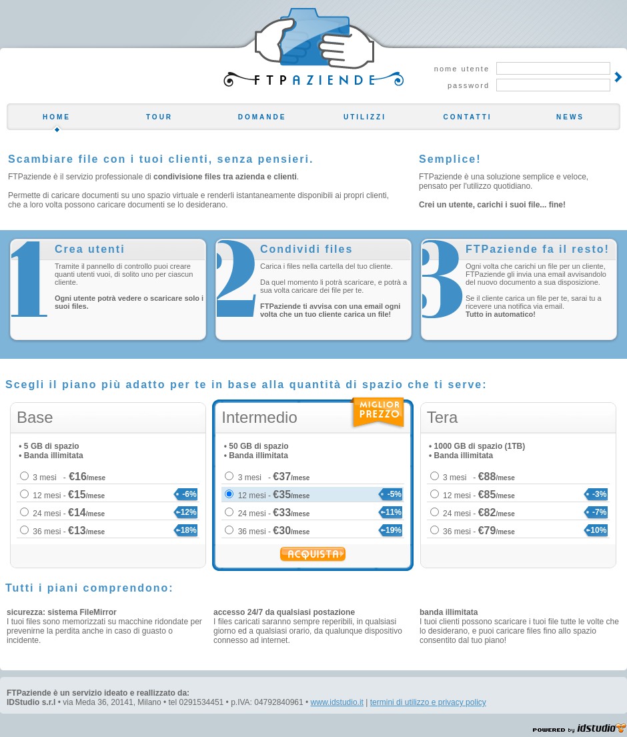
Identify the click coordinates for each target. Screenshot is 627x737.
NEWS (570, 117)
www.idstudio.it (337, 702)
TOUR (159, 117)
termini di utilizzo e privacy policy (428, 702)
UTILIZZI (365, 117)
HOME (57, 117)
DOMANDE (262, 117)
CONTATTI (467, 117)
